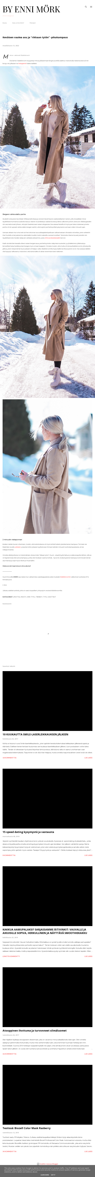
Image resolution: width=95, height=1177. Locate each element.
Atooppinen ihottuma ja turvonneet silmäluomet (35, 1030)
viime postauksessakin (52, 238)
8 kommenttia (9, 855)
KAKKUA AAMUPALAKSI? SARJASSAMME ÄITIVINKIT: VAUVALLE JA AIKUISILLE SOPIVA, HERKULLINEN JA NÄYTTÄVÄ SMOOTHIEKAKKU (45, 931)
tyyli (45, 597)
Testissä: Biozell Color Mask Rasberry (27, 1128)
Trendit (39, 597)
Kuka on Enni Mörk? (18, 23)
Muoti (23, 597)
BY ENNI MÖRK (31, 8)
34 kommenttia (9, 1151)
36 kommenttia (9, 1054)
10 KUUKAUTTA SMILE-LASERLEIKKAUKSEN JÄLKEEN (35, 734)
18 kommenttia (9, 758)
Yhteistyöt (33, 23)
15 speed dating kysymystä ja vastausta (28, 832)
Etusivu (5, 23)
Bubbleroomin (65, 577)
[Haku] (86, 4)
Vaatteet (52, 597)
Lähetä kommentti (11, 956)
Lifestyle (16, 597)
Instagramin (22, 63)
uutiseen (18, 547)
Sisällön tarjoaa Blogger (47, 1164)
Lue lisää (88, 758)
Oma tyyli (31, 597)
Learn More (45, 1175)
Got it (53, 1175)
